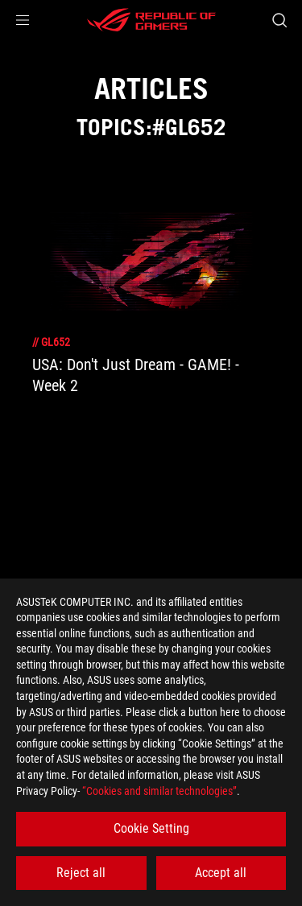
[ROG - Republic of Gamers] (151, 20)
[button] (22, 20)
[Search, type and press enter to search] (279, 20)
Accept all (220, 872)
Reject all (80, 872)
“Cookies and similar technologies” (159, 791)
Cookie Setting (151, 828)
